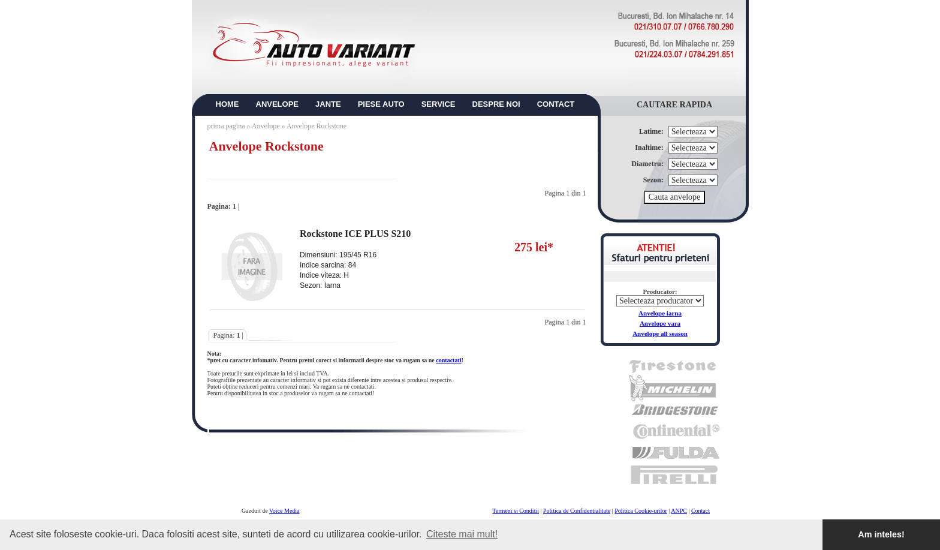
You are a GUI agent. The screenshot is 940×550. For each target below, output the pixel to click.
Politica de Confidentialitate (576, 510)
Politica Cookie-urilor (640, 510)
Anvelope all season (660, 333)
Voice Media (284, 510)
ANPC (679, 510)
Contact (700, 510)
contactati (448, 360)
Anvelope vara (660, 323)
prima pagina (226, 126)
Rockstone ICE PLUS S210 (355, 234)
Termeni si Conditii (515, 510)
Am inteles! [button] (881, 534)
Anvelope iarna (660, 313)
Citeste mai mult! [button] (462, 534)
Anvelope (267, 126)
